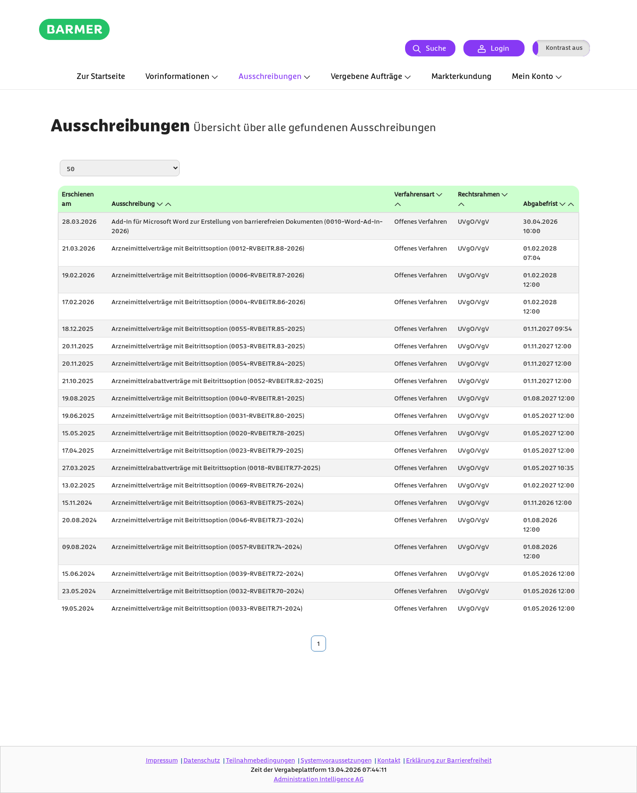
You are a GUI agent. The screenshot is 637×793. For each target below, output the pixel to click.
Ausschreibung (133, 203)
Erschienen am (78, 198)
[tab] (101, 76)
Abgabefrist (540, 203)
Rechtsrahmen (479, 194)
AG (319, 779)
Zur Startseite (101, 76)
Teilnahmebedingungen (260, 760)
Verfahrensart (414, 194)
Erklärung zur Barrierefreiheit (449, 760)
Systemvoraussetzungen (336, 760)
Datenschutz (201, 760)
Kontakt (388, 760)
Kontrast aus (564, 47)
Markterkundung (461, 76)
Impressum (162, 760)
